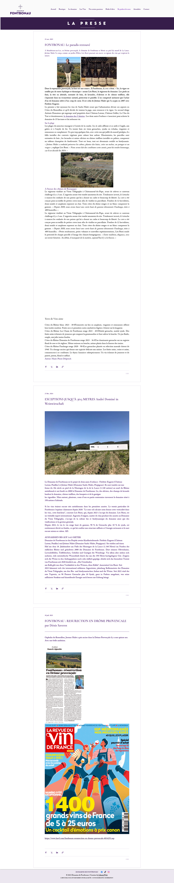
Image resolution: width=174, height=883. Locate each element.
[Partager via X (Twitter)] (51, 367)
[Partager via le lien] (63, 367)
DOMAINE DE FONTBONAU (87, 872)
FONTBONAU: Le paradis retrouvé (67, 45)
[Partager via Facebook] (46, 367)
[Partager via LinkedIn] (57, 367)
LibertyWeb (103, 875)
